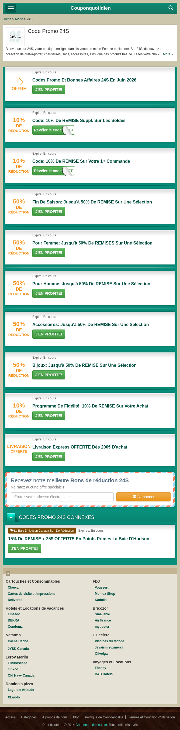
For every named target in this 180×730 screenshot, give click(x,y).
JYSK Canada (18, 649)
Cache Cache (18, 641)
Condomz (15, 627)
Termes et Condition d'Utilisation (152, 717)
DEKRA (13, 620)
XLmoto (14, 697)
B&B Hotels (104, 674)
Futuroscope (17, 663)
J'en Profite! (48, 89)
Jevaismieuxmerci (109, 647)
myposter (102, 627)
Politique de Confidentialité (104, 717)
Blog (76, 717)
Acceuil (10, 717)
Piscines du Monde (109, 641)
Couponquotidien (91, 8)
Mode (19, 19)
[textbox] (62, 496)
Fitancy (100, 668)
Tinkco (13, 669)
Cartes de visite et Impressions (32, 594)
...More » (166, 54)
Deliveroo (15, 600)
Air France (103, 620)
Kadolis (100, 600)
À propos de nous (55, 717)
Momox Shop (105, 594)
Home (7, 19)
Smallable (102, 614)
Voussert (101, 587)
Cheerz (13, 587)
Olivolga (101, 654)
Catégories (29, 717)
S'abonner (143, 497)
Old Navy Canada (21, 675)
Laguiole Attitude (21, 690)
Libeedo (14, 614)
